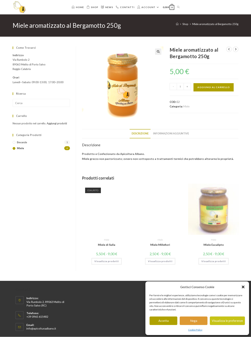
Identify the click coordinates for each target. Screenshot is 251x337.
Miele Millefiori (160, 244)
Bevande (22, 142)
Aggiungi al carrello (213, 87)
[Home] (177, 24)
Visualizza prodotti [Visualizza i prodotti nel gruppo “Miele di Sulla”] (106, 261)
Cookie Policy (195, 329)
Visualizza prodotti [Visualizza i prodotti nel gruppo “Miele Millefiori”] (160, 261)
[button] (243, 287)
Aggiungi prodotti (57, 123)
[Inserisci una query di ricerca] (41, 103)
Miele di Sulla (106, 244)
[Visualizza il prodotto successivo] (235, 49)
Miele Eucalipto (214, 244)
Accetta (163, 320)
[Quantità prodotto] (180, 86)
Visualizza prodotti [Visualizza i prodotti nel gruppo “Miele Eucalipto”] (213, 261)
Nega (193, 320)
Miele (186, 106)
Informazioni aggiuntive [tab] (171, 133)
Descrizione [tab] (140, 133)
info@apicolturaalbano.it (41, 328)
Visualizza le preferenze (227, 320)
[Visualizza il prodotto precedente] (229, 49)
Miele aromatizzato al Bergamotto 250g (215, 24)
